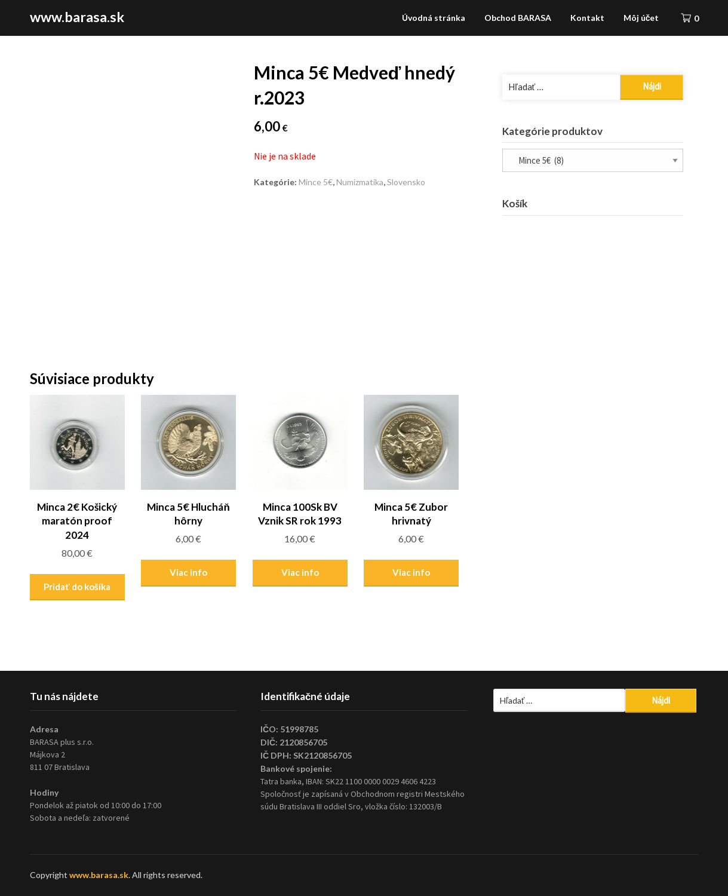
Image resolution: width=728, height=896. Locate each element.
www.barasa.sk (77, 16)
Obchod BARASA (517, 18)
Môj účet (641, 18)
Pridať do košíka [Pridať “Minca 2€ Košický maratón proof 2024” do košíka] (77, 586)
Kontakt (587, 18)
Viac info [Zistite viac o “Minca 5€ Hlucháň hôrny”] (188, 572)
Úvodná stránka (433, 18)
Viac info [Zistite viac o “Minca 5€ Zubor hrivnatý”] (411, 572)
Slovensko (406, 182)
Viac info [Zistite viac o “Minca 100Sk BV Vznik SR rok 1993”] (300, 572)
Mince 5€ (316, 182)
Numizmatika (359, 182)
